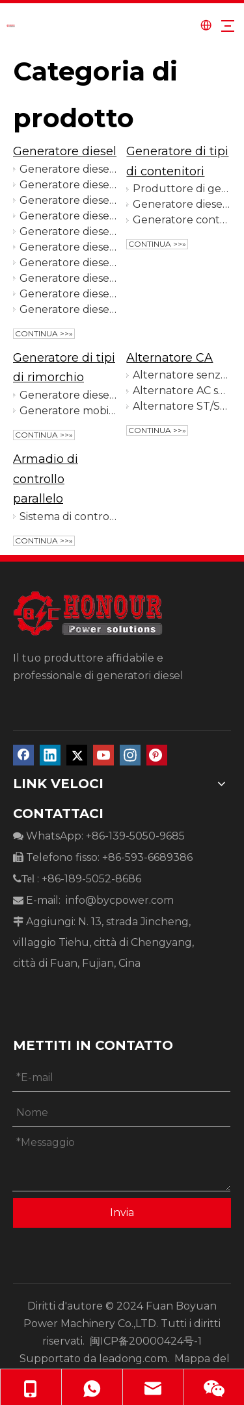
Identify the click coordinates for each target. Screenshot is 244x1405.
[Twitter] (76, 755)
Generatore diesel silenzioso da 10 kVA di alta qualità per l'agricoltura (68, 200)
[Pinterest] (156, 755)
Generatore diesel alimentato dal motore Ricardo (68, 278)
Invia (122, 1212)
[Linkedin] (50, 755)
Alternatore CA (169, 358)
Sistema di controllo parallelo (68, 516)
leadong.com (133, 1358)
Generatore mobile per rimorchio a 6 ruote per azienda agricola (68, 410)
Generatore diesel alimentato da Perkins (68, 262)
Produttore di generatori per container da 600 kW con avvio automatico (181, 188)
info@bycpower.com (120, 900)
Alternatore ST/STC (181, 406)
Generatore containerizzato (181, 220)
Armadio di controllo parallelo (45, 479)
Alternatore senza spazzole (181, 375)
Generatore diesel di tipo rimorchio (68, 395)
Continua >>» (44, 333)
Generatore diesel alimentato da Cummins (68, 309)
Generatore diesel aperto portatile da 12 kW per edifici (68, 185)
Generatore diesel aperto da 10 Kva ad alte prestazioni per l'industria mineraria (68, 169)
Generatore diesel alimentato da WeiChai (68, 294)
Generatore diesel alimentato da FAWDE (68, 247)
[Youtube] (103, 755)
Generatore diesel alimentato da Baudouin (68, 231)
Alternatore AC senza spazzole (181, 390)
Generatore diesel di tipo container (181, 204)
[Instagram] (130, 755)
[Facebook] (23, 755)
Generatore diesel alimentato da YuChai (68, 216)
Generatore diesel (64, 151)
